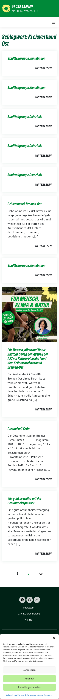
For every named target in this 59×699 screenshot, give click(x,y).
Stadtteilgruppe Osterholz (25, 117)
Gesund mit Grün (19, 429)
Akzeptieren (29, 669)
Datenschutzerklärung (15, 695)
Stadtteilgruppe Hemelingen (26, 58)
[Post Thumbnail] (29, 314)
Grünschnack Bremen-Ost (25, 204)
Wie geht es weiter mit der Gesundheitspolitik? (25, 501)
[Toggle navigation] (53, 22)
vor (40, 573)
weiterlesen (43, 68)
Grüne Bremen (22, 7)
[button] (54, 637)
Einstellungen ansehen (29, 687)
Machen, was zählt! (25, 11)
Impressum (48, 695)
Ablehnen (29, 678)
